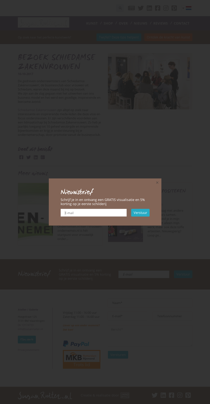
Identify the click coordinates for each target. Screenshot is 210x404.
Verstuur (140, 212)
